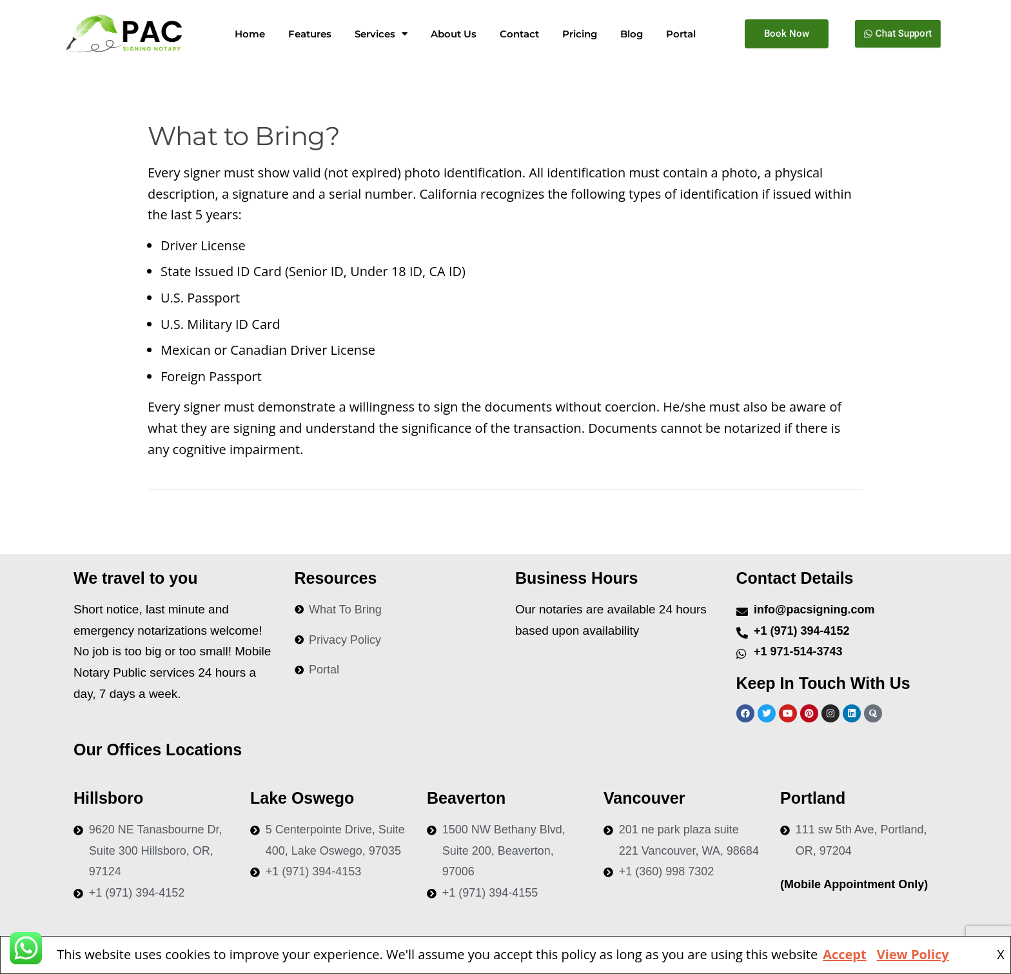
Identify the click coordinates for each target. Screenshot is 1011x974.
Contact (519, 34)
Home (250, 34)
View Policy (913, 954)
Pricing (579, 34)
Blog (631, 34)
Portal (681, 34)
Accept (845, 954)
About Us (453, 34)
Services (381, 34)
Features (309, 34)
